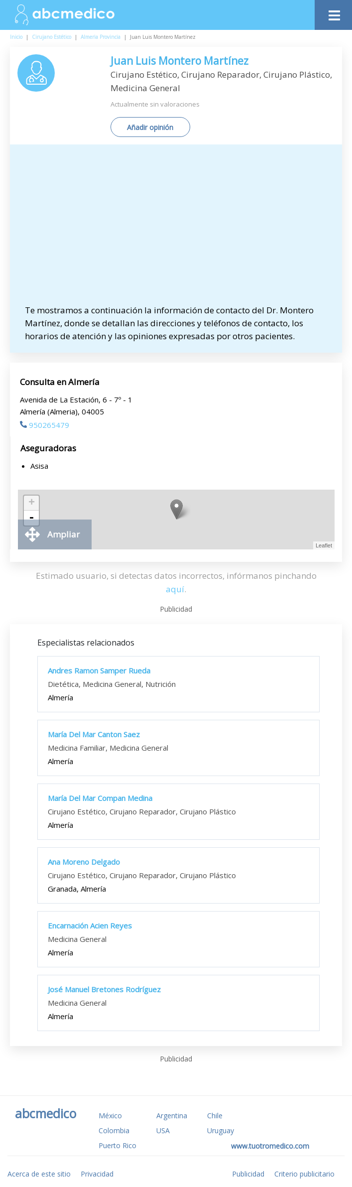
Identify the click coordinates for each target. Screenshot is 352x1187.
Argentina (171, 1115)
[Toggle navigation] (333, 12)
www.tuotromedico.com (270, 1146)
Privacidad (97, 1174)
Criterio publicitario (304, 1174)
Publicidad (248, 1174)
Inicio (16, 36)
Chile (215, 1115)
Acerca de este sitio (39, 1174)
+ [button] (31, 503)
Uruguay (220, 1130)
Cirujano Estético (51, 36)
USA (163, 1130)
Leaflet (324, 545)
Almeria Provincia (100, 36)
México (110, 1115)
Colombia (114, 1130)
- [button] (31, 518)
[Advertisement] (181, 229)
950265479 (44, 425)
